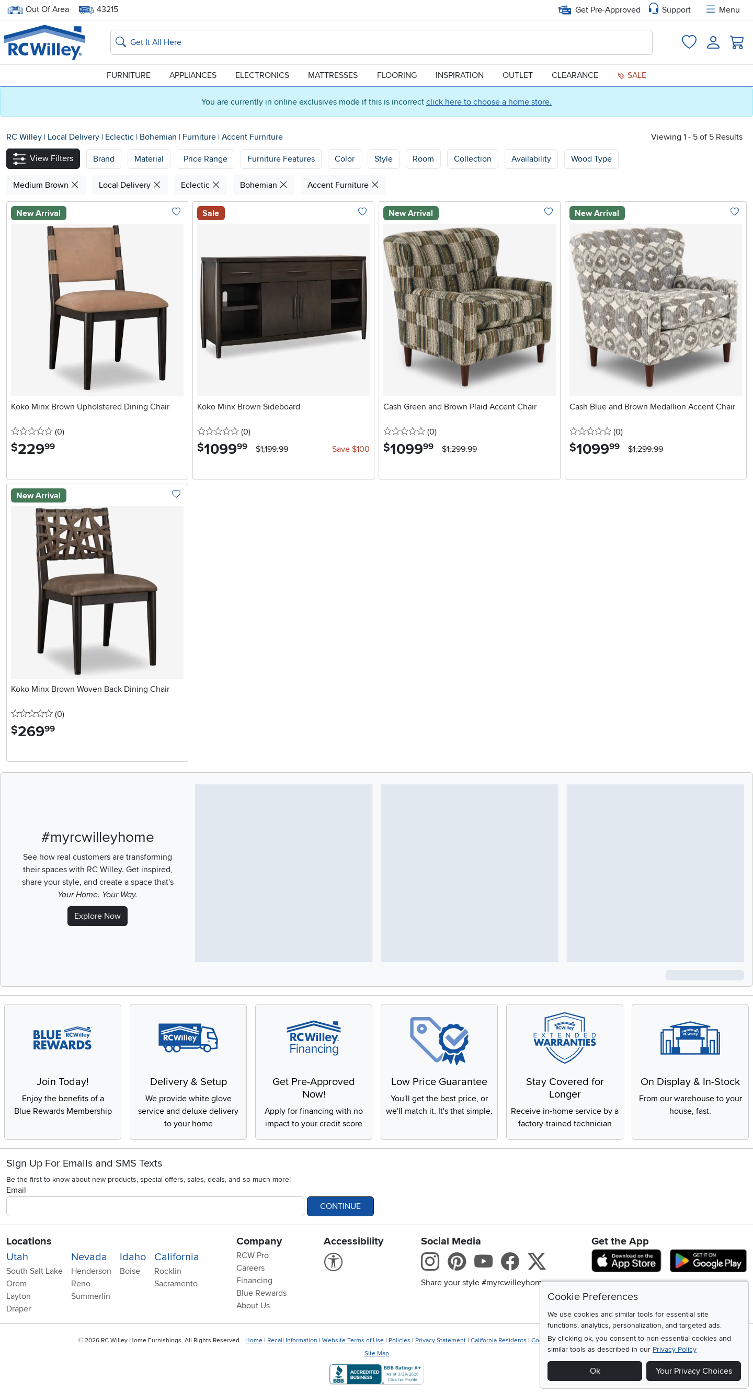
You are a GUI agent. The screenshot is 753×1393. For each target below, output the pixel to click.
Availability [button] (531, 159)
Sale (631, 75)
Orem (16, 1283)
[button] (43, 159)
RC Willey (24, 137)
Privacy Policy (675, 1349)
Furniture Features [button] (281, 159)
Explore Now (97, 916)
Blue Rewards (261, 1293)
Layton (18, 1296)
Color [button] (345, 159)
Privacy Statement (440, 1340)
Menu (722, 10)
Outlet (518, 75)
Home (254, 1340)
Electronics (262, 75)
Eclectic (120, 137)
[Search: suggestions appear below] (381, 42)
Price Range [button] (205, 159)
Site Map (376, 1353)
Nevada (89, 1257)
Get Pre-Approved (599, 10)
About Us (253, 1305)
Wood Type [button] (591, 159)
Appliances (192, 75)
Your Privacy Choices (694, 1371)
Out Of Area (38, 9)
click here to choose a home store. (489, 102)
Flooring (397, 75)
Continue (340, 1206)
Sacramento (176, 1283)
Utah (17, 1257)
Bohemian (159, 137)
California (176, 1257)
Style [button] (383, 159)
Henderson (91, 1271)
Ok (595, 1371)
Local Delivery (74, 137)
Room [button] (423, 159)
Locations (29, 1241)
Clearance (575, 75)
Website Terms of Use (353, 1340)
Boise (130, 1271)
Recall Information (292, 1340)
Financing (254, 1280)
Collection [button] (473, 159)
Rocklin (167, 1271)
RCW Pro (252, 1255)
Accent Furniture (252, 137)
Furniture (129, 75)
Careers (250, 1268)
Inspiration (460, 75)
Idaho (133, 1257)
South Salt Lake (34, 1271)
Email (16, 1190)
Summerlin (90, 1296)
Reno (80, 1283)
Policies (399, 1340)
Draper (18, 1309)
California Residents (499, 1340)
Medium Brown (46, 185)
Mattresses (333, 75)
